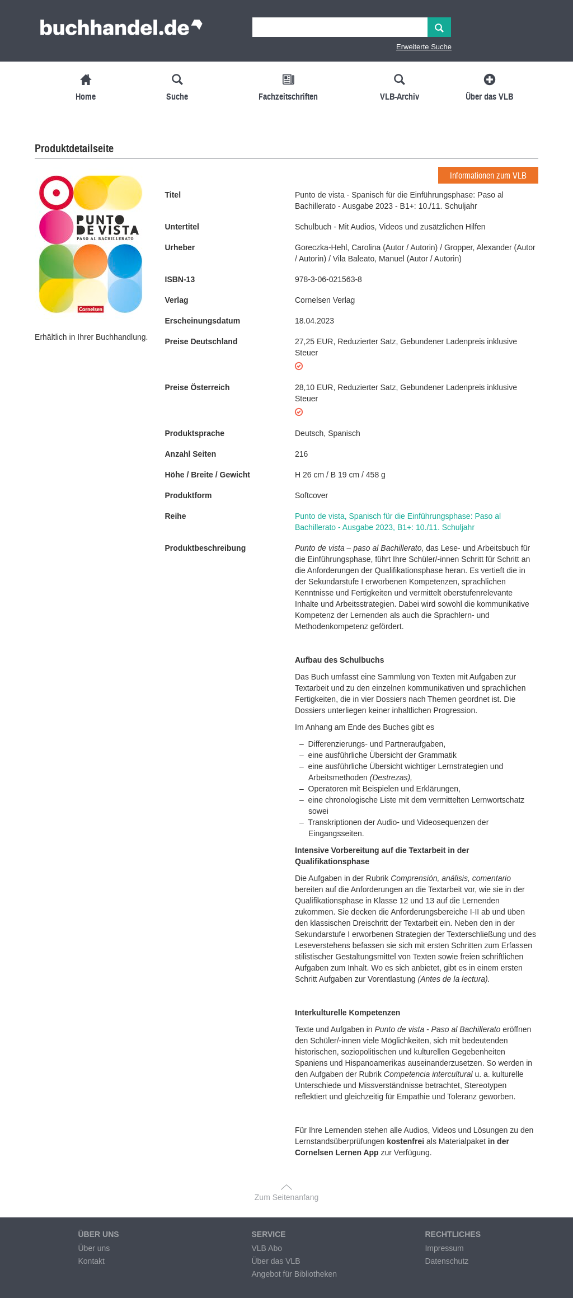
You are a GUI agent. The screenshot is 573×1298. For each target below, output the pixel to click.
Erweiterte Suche (424, 47)
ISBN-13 (180, 279)
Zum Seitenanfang (286, 1197)
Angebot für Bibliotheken (294, 1273)
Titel (173, 194)
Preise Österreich (197, 387)
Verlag (177, 300)
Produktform (188, 495)
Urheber (180, 247)
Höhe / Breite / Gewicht (207, 474)
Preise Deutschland (201, 341)
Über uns (94, 1248)
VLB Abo (266, 1248)
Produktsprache (195, 433)
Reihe (175, 516)
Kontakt (91, 1261)
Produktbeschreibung (205, 547)
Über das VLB (275, 1261)
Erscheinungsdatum (203, 320)
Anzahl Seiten (191, 453)
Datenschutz (446, 1261)
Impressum (444, 1248)
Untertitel (182, 226)
